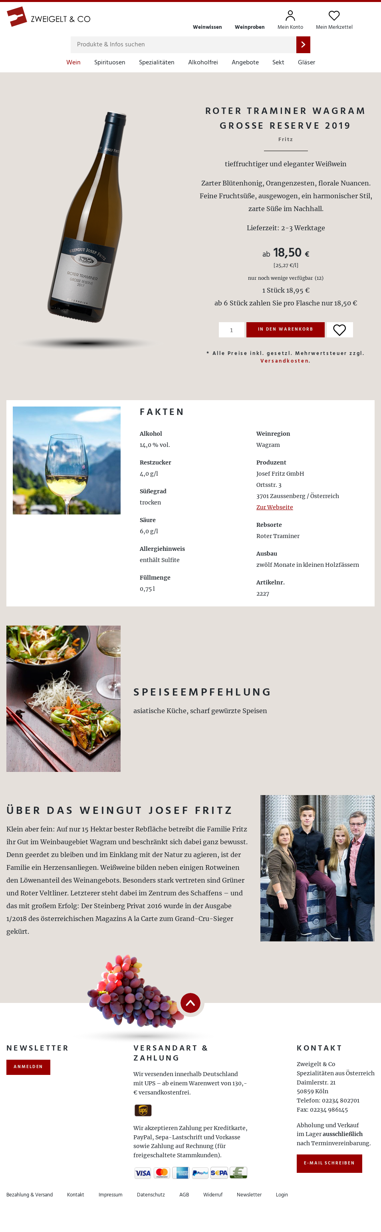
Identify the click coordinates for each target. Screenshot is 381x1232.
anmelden (28, 1067)
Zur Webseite (274, 507)
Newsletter (249, 1195)
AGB (184, 1195)
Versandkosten (284, 361)
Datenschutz (151, 1195)
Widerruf (212, 1195)
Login (282, 1195)
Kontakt (75, 1195)
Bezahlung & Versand (29, 1195)
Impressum (111, 1195)
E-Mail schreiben (329, 1163)
